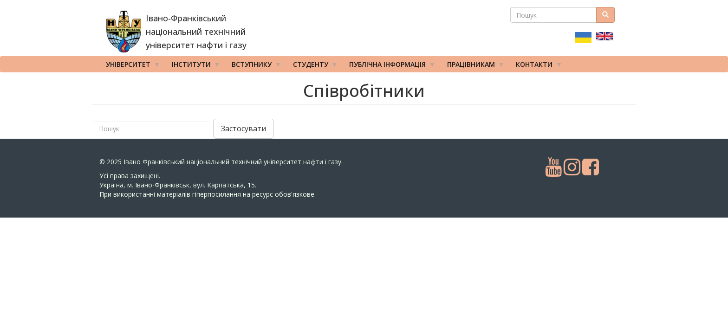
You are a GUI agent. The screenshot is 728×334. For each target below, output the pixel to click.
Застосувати (243, 128)
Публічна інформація (389, 66)
